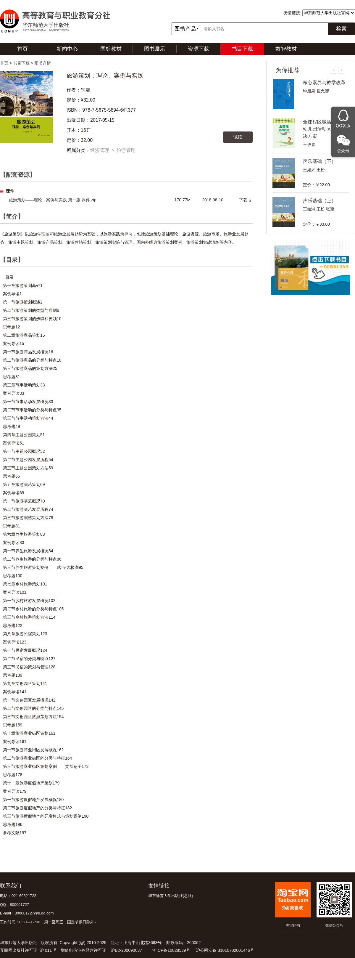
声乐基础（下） (319, 161)
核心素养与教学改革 (324, 82)
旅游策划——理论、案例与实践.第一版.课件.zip (52, 200)
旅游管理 (126, 150)
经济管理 (99, 150)
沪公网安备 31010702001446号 (225, 950)
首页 (22, 49)
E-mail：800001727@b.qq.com (27, 913)
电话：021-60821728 (18, 895)
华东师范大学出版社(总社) (170, 895)
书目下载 (242, 49)
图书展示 (154, 49)
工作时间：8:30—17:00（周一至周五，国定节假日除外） (49, 922)
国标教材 (111, 49)
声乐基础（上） (319, 200)
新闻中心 (67, 49)
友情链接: (292, 12)
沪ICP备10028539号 (171, 950)
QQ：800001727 (14, 904)
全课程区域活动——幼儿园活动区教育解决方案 (324, 129)
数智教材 (286, 49)
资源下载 (198, 49)
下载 (243, 200)
